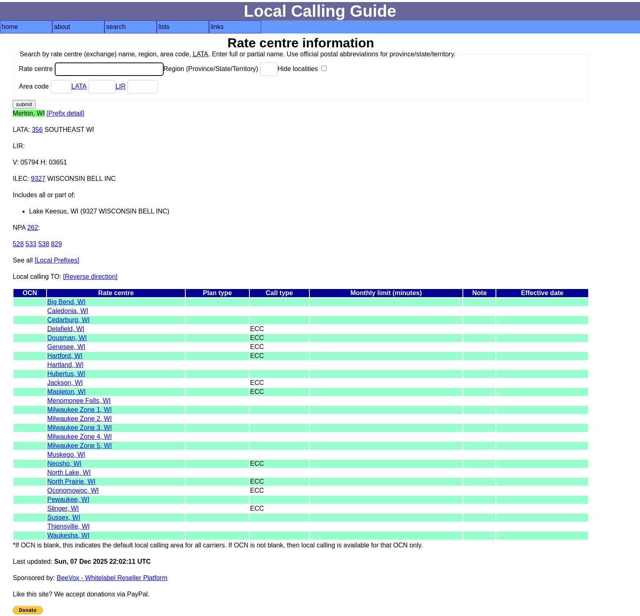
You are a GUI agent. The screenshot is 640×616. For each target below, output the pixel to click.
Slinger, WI (63, 508)
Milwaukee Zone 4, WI (79, 436)
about (62, 26)
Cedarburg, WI (68, 319)
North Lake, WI (69, 472)
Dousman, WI (67, 337)
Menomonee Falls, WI (79, 400)
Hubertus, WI (66, 373)
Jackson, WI (65, 382)
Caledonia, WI (68, 310)
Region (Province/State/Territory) (221, 68)
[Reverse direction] (90, 276)
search (116, 26)
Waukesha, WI (68, 535)
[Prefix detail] (65, 113)
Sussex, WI (63, 517)
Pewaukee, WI (68, 499)
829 (56, 243)
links (217, 26)
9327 (38, 178)
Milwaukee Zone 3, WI (79, 427)
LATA (79, 86)
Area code (45, 86)
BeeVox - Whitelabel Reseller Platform (112, 577)
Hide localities (302, 68)
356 (37, 129)
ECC (257, 328)
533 (31, 243)
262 (32, 227)
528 (18, 243)
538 (43, 243)
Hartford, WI (64, 355)
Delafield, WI (65, 328)
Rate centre (91, 68)
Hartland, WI (65, 364)
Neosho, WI (64, 463)
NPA (19, 227)
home (10, 26)
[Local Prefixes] (57, 260)
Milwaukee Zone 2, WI (79, 418)
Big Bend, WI (66, 301)
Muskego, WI (66, 454)
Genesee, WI (66, 346)
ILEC (20, 178)
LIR (121, 86)
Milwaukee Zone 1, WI (79, 409)
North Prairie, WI (71, 481)
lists (164, 26)
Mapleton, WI (66, 391)
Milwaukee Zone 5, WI (79, 445)
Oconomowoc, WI (73, 490)
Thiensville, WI (68, 526)
